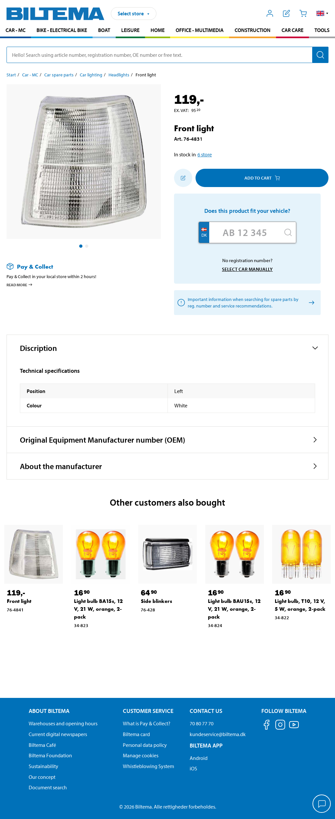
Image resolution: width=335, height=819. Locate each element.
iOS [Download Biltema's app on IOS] (193, 768)
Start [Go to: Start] (11, 75)
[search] (167, 55)
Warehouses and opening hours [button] (63, 723)
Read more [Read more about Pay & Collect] (20, 284)
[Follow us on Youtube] (294, 728)
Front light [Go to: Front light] (19, 601)
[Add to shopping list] (183, 178)
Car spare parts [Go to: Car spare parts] (59, 75)
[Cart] (303, 13)
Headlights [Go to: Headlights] (119, 75)
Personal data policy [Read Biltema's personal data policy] (145, 745)
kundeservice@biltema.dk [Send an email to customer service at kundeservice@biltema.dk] (218, 734)
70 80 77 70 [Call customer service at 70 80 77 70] (201, 723)
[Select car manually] (310, 303)
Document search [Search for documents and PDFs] (48, 787)
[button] (322, 13)
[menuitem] (15, 31)
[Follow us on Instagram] (280, 725)
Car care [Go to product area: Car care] (292, 30)
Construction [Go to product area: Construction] (252, 30)
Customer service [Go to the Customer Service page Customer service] (148, 711)
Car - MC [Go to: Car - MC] (30, 75)
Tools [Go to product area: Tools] (321, 30)
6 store (204, 154)
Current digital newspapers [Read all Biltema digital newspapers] (58, 734)
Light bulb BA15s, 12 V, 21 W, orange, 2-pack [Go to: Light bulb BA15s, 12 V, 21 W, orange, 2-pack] (98, 609)
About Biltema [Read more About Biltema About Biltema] (49, 711)
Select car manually (247, 269)
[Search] (320, 55)
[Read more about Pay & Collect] (77, 266)
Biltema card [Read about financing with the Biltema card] (136, 734)
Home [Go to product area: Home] (158, 30)
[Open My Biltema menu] (270, 13)
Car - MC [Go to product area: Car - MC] (15, 30)
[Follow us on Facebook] (266, 725)
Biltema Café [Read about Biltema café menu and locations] (42, 745)
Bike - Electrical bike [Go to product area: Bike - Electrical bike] (61, 30)
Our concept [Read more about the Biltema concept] (42, 777)
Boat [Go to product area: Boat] (104, 30)
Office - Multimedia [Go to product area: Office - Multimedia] (200, 30)
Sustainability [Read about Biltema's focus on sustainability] (43, 766)
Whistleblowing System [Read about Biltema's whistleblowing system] (148, 766)
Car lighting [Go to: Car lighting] (91, 75)
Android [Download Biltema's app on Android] (199, 758)
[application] (322, 804)
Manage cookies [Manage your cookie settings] (140, 755)
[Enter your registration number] (244, 232)
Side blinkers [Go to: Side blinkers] (156, 601)
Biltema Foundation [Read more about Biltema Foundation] (50, 755)
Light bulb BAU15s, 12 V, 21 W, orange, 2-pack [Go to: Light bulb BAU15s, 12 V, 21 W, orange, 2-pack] (234, 609)
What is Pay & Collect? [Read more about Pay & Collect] (146, 723)
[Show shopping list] (286, 13)
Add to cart (262, 178)
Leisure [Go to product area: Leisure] (130, 30)
